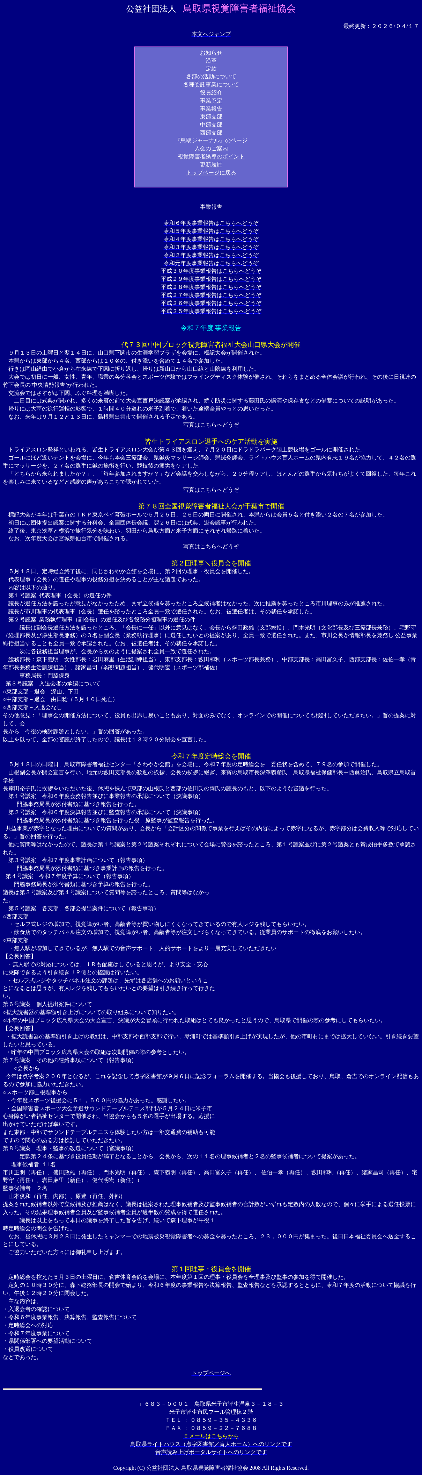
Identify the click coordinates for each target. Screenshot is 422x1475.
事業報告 (211, 207)
